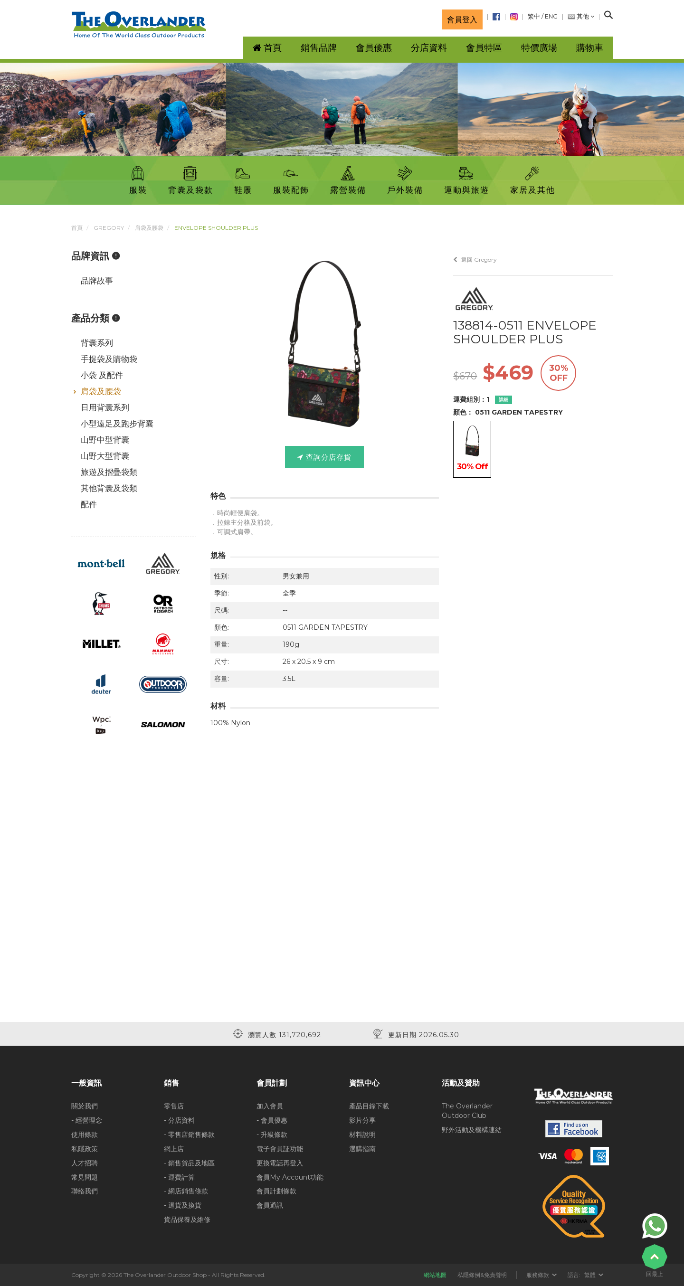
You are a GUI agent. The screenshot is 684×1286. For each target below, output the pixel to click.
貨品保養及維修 (187, 1219)
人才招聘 (84, 1163)
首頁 (77, 227)
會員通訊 (269, 1205)
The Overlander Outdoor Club (467, 1111)
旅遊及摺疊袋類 (109, 472)
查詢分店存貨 (324, 457)
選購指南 (362, 1148)
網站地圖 (435, 1274)
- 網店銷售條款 (186, 1191)
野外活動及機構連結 (472, 1129)
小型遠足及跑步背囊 (117, 423)
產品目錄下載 (369, 1106)
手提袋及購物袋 (109, 359)
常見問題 (84, 1177)
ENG (551, 16)
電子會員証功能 (279, 1148)
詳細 (503, 400)
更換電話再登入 (279, 1163)
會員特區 (484, 47)
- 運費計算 (179, 1177)
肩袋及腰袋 (149, 227)
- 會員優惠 (271, 1120)
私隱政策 (84, 1148)
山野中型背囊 (105, 439)
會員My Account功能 (289, 1177)
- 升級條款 (271, 1134)
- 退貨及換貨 (182, 1205)
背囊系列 (97, 343)
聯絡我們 (84, 1191)
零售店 (174, 1106)
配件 (89, 504)
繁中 (534, 16)
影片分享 (362, 1120)
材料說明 (362, 1134)
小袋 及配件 (102, 375)
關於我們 (84, 1106)
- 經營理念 (86, 1120)
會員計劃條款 (276, 1191)
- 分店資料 (179, 1120)
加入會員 (269, 1106)
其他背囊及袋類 (109, 488)
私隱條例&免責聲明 (482, 1274)
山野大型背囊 (105, 456)
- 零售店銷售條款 (189, 1134)
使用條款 (84, 1134)
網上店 (174, 1148)
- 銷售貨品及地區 (189, 1163)
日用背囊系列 (105, 407)
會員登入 (462, 19)
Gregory (109, 227)
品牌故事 (97, 280)
